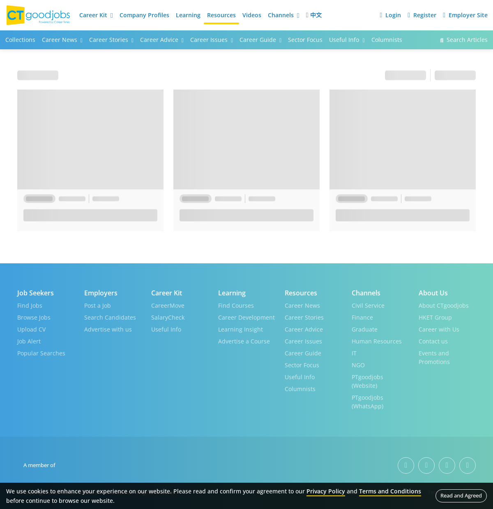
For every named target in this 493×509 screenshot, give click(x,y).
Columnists (386, 40)
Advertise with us (108, 329)
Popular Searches (41, 353)
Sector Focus (305, 40)
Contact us (433, 341)
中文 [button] (314, 15)
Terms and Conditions (390, 491)
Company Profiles (144, 15)
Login (390, 15)
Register (422, 15)
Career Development (246, 317)
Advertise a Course (244, 341)
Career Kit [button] (96, 15)
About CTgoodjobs (444, 305)
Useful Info (166, 329)
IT (354, 353)
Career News (302, 305)
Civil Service (368, 305)
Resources (221, 15)
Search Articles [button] (464, 40)
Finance (362, 317)
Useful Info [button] (346, 40)
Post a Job (97, 305)
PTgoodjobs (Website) (367, 381)
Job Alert (29, 341)
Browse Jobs (34, 317)
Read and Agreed (461, 495)
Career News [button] (62, 40)
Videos (251, 15)
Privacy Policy (325, 491)
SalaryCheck (167, 317)
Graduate (365, 329)
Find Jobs (29, 305)
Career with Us (439, 329)
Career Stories (304, 317)
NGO (358, 365)
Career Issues (303, 341)
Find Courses (236, 305)
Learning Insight (240, 329)
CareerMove (167, 305)
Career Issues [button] (211, 40)
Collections (20, 40)
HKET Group (435, 317)
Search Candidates (110, 317)
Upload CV (31, 329)
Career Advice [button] (162, 40)
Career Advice (304, 329)
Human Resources (377, 341)
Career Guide (303, 353)
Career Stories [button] (111, 40)
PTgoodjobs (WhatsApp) (367, 402)
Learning (188, 15)
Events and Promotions (434, 357)
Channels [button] (283, 15)
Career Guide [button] (260, 40)
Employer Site (465, 15)
